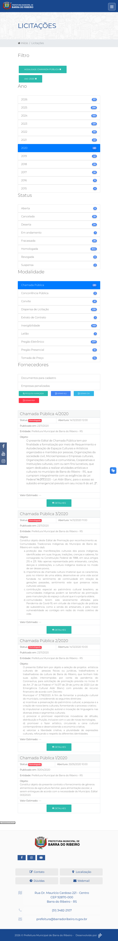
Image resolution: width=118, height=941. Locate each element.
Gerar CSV (84, 393)
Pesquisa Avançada (33, 393)
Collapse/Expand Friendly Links (7, 822)
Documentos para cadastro (38, 378)
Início (23, 43)
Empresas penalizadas (35, 385)
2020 (30, 78)
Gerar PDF (29, 400)
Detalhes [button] (59, 503)
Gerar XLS (61, 393)
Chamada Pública (42, 69)
